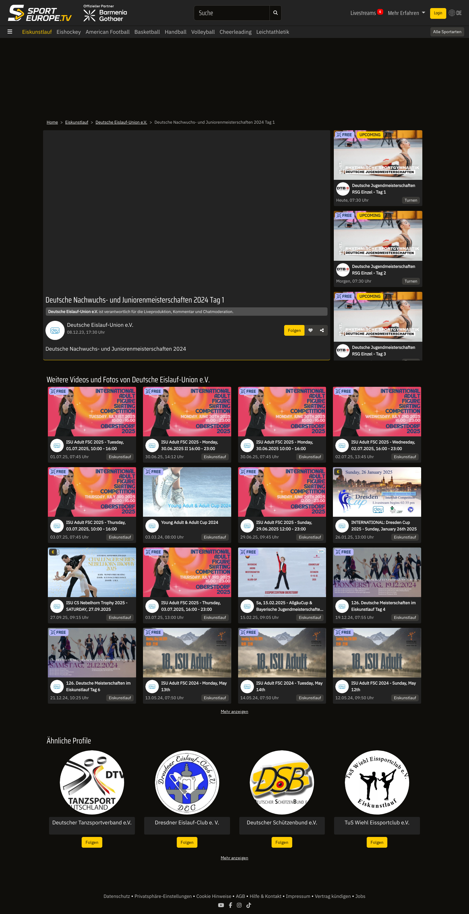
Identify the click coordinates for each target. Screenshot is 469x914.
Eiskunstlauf (37, 31)
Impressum (298, 896)
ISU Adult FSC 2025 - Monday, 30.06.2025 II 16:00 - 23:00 (189, 445)
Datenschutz (117, 896)
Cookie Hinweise (214, 896)
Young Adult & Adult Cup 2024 (189, 522)
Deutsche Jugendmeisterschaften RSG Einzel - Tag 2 (383, 270)
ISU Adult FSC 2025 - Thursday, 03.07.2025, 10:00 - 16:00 (96, 526)
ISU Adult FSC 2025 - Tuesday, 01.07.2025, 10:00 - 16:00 (95, 445)
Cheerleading (236, 31)
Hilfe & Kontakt (266, 896)
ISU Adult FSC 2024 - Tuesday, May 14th (289, 686)
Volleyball (203, 31)
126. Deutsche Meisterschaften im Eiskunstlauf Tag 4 (383, 606)
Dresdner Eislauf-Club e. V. (187, 822)
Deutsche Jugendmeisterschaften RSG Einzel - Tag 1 (383, 189)
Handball (176, 31)
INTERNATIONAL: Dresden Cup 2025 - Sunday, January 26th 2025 (384, 526)
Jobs (360, 896)
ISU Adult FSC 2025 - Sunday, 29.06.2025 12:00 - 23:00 (284, 526)
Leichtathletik (272, 31)
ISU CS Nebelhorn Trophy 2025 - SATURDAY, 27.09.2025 (96, 606)
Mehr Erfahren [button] (404, 13)
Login (438, 13)
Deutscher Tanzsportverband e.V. (92, 822)
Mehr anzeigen (234, 711)
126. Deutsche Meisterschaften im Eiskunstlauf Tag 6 (98, 686)
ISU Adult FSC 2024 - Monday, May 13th (194, 686)
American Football (108, 31)
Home (52, 122)
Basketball (147, 31)
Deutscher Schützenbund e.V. (282, 822)
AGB (241, 896)
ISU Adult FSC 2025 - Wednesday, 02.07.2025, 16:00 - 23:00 (383, 445)
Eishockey (69, 31)
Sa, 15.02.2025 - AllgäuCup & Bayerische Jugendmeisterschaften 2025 (289, 606)
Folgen (294, 330)
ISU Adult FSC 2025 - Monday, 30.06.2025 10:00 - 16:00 (284, 445)
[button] (310, 330)
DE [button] (455, 13)
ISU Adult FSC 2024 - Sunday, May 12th (383, 686)
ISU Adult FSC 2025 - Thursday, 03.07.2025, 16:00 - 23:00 (191, 606)
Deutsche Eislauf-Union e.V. (121, 122)
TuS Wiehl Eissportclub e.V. (377, 822)
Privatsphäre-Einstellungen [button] (164, 896)
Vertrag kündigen (333, 896)
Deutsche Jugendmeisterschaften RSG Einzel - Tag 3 (383, 351)
